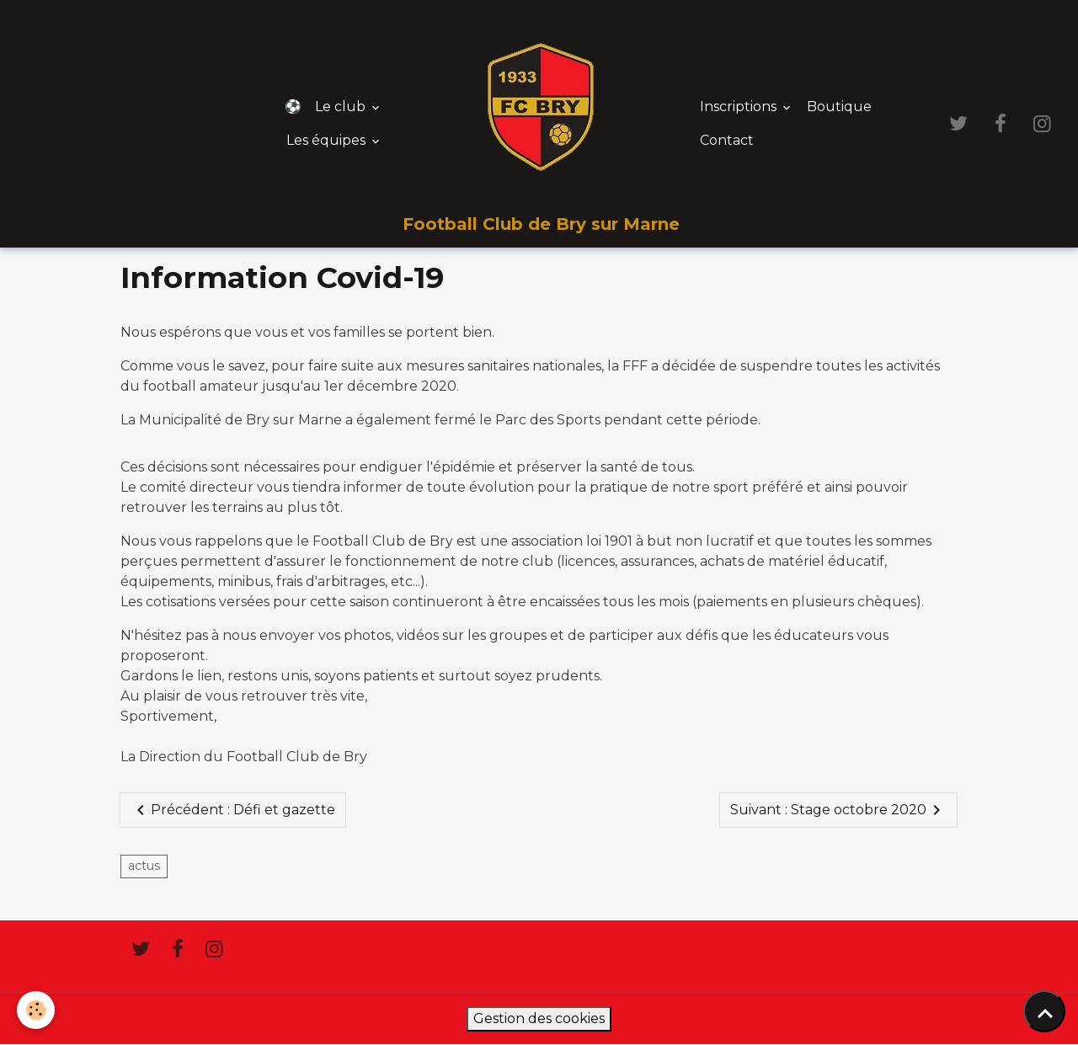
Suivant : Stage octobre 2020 (838, 810)
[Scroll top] (1044, 1011)
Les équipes (327, 140)
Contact (727, 140)
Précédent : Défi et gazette (233, 810)
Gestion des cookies (539, 1018)
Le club (342, 107)
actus (144, 865)
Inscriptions (740, 107)
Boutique (839, 107)
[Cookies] (36, 1010)
